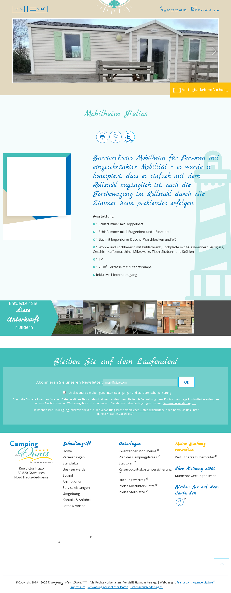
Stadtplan (126, 463)
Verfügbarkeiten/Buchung (200, 89)
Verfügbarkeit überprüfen (195, 457)
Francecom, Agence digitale (195, 582)
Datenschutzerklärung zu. (179, 403)
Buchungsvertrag (132, 480)
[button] (37, 9)
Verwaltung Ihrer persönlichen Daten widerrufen (131, 410)
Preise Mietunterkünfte (137, 486)
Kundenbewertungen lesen (195, 476)
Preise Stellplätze (132, 492)
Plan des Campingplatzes (138, 457)
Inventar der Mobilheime (138, 451)
